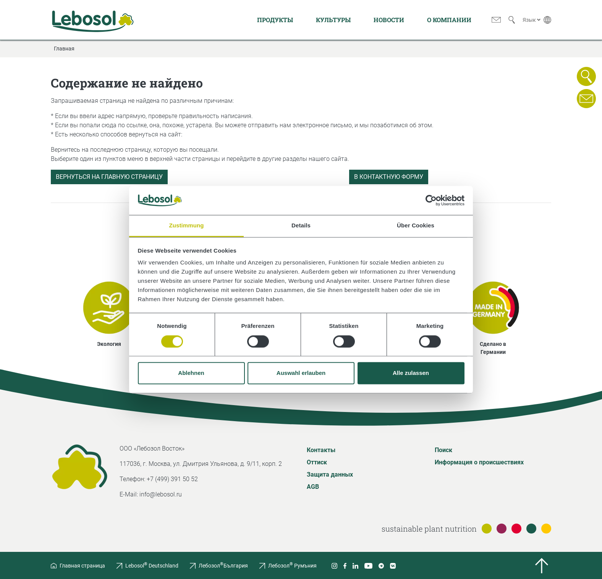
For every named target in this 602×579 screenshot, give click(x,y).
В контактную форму (388, 176)
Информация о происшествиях (479, 462)
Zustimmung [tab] (186, 225)
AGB (313, 486)
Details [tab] (301, 225)
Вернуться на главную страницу (109, 176)
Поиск (443, 450)
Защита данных (330, 474)
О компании (449, 20)
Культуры (333, 20)
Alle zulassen (411, 373)
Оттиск (317, 462)
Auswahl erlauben (301, 373)
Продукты (275, 20)
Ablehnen (191, 373)
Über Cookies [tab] (415, 225)
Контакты (321, 450)
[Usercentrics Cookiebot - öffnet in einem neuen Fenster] (431, 200)
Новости (389, 20)
